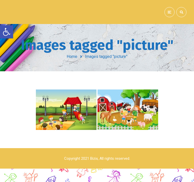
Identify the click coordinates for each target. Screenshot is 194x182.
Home (72, 56)
